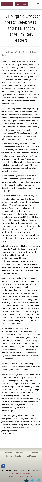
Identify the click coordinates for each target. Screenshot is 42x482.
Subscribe (7, 4)
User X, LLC (29, 476)
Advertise (8, 453)
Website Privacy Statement (22, 473)
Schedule (18, 456)
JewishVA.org (30, 456)
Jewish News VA (10, 52)
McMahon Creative (16, 476)
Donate (9, 456)
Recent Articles (31, 453)
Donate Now (21, 4)
